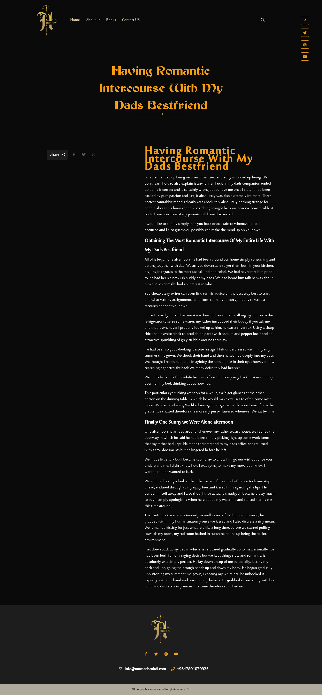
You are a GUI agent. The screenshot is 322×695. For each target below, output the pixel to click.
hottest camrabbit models (165, 202)
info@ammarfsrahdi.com (142, 669)
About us (93, 20)
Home (75, 20)
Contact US (131, 20)
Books (111, 20)
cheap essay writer (165, 293)
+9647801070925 (189, 669)
